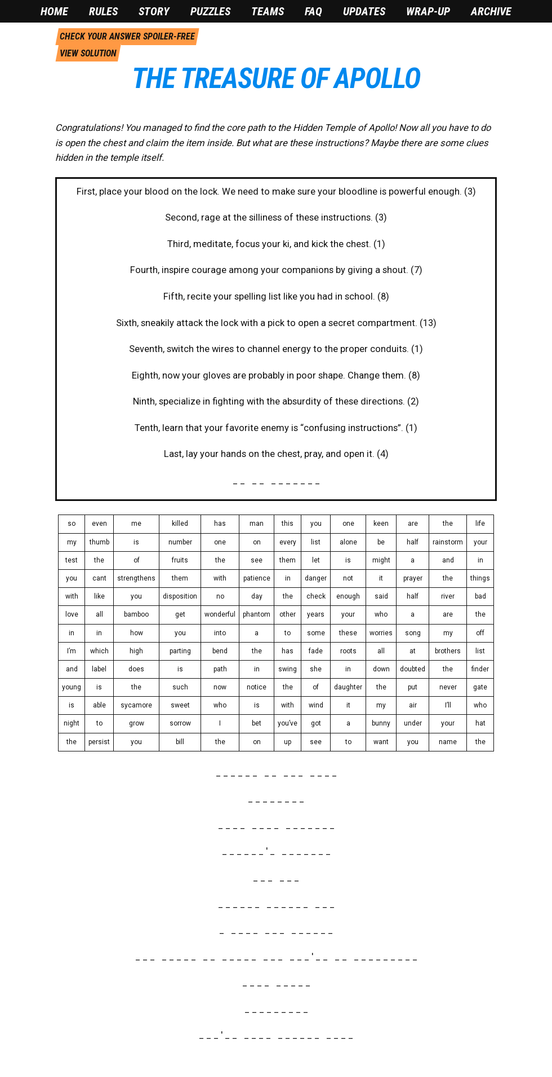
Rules (103, 11)
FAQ (313, 11)
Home (54, 11)
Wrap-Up (428, 11)
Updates (364, 11)
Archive (491, 11)
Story (154, 11)
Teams (267, 11)
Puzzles (210, 11)
